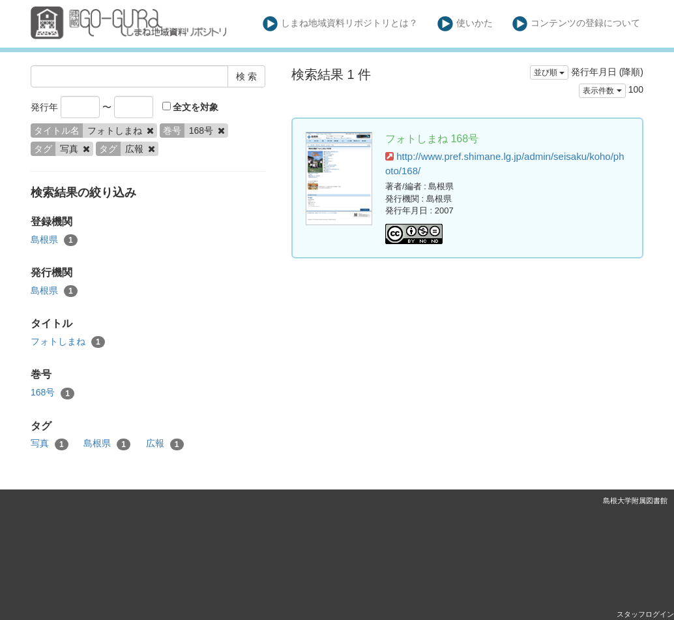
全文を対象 (190, 107)
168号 (52, 393)
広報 (165, 444)
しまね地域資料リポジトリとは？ (340, 23)
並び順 (549, 72)
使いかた (465, 23)
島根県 (54, 240)
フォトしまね (68, 342)
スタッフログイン (645, 614)
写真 (49, 444)
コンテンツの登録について (576, 23)
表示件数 (602, 90)
